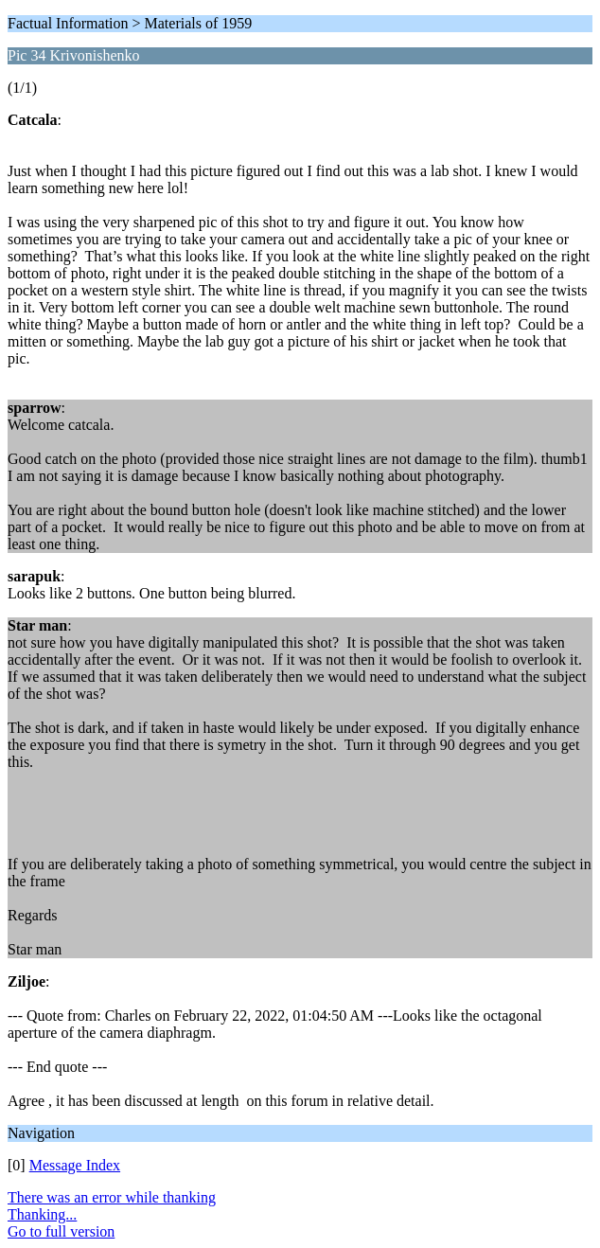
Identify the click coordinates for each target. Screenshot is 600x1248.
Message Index (74, 1165)
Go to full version (61, 1231)
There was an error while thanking (112, 1197)
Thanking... (42, 1214)
